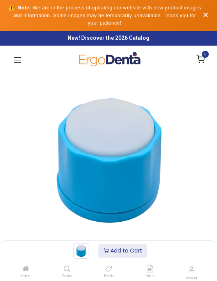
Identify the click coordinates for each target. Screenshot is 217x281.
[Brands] (108, 269)
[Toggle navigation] (17, 59)
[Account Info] (191, 269)
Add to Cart (122, 250)
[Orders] (150, 269)
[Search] (67, 269)
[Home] (25, 269)
